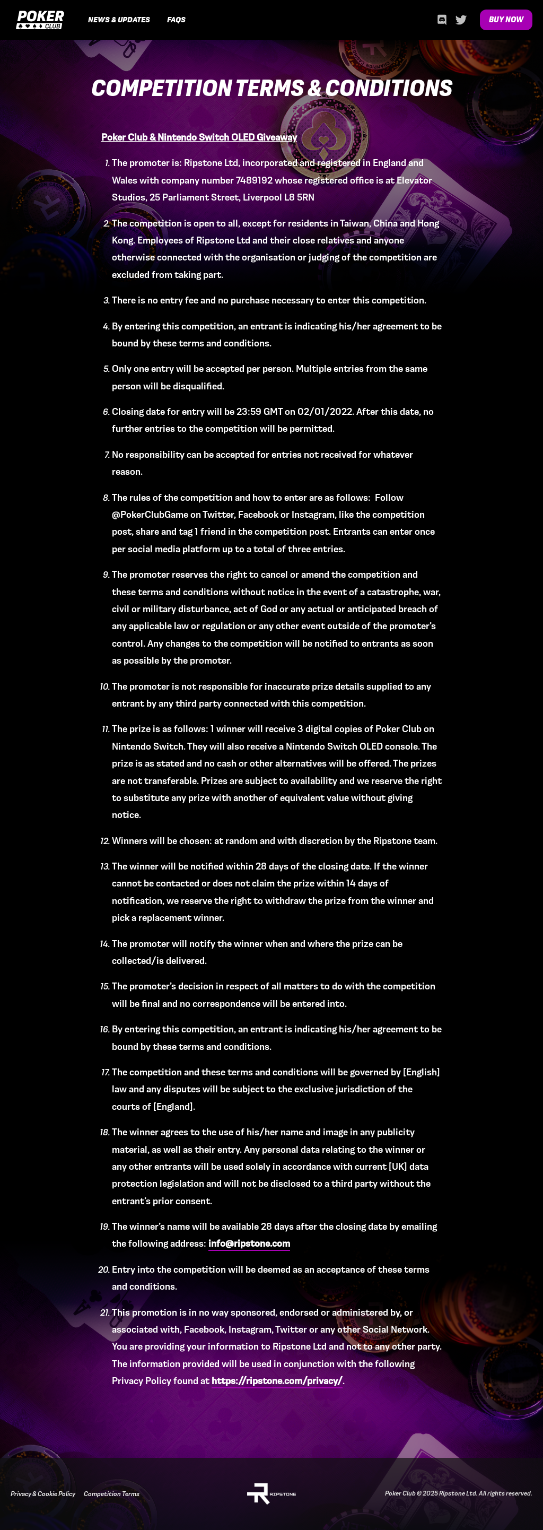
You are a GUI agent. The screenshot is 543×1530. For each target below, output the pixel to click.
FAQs (176, 20)
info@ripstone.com (249, 1243)
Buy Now (506, 19)
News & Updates (119, 20)
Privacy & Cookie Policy (43, 1494)
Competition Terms (111, 1494)
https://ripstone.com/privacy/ (277, 1380)
